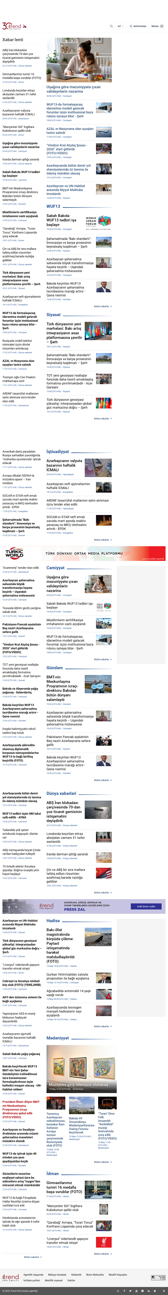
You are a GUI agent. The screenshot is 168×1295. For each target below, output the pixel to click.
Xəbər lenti (12, 39)
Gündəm (55, 667)
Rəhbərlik (76, 1274)
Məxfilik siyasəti (54, 1280)
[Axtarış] (111, 26)
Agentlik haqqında (33, 1274)
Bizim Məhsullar (95, 1274)
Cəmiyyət (55, 567)
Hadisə (53, 920)
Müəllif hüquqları (118, 1274)
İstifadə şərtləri (32, 1280)
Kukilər (71, 1280)
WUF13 (53, 206)
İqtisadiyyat (58, 451)
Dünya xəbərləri (61, 793)
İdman (53, 1173)
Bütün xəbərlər (101, 306)
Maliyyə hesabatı (57, 1274)
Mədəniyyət (58, 1038)
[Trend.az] (14, 26)
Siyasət (54, 314)
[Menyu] (157, 26)
